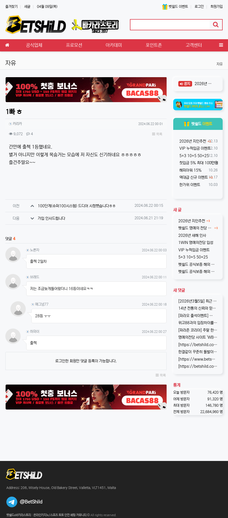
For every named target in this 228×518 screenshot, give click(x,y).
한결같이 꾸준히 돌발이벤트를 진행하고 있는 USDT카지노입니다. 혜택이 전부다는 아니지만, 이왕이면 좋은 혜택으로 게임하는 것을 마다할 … (198, 352)
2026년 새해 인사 (204, 83)
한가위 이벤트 (189, 185)
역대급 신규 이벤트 (193, 177)
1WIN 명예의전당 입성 (195, 242)
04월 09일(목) (47, 7)
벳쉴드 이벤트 (175, 7)
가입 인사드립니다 (51, 218)
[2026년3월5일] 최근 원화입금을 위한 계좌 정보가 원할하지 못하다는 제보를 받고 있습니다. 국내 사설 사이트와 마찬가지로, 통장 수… (198, 301)
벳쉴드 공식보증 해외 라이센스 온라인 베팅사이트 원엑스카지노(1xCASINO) (198, 271)
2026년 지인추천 (192, 141)
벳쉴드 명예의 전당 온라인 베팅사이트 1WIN (195, 228)
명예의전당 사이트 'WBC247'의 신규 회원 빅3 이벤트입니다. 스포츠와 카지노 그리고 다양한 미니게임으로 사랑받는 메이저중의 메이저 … (198, 337)
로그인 (199, 7)
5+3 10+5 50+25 (193, 156)
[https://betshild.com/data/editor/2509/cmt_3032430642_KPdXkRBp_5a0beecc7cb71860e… (198, 345)
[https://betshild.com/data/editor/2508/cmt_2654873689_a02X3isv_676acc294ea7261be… (198, 366)
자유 (220, 64)
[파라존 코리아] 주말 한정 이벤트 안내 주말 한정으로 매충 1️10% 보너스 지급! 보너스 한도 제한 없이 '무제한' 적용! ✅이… (198, 330)
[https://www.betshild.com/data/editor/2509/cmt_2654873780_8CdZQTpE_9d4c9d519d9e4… (198, 359)
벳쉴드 (198, 124)
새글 (27, 7)
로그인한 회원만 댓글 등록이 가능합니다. (86, 361)
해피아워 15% (190, 170)
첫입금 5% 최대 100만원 (198, 163)
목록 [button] (157, 134)
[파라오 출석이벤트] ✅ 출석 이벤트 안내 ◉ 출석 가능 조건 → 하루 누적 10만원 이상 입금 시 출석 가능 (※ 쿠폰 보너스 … (198, 315)
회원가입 (216, 7)
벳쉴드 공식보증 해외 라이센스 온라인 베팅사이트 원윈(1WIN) (198, 264)
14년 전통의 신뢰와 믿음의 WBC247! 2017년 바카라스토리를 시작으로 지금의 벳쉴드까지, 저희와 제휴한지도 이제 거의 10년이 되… (198, 308)
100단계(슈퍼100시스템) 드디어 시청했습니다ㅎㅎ (77, 206)
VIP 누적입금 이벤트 (194, 148)
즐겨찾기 (11, 7)
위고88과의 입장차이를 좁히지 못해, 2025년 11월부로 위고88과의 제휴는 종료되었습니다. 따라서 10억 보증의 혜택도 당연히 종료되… (198, 323)
